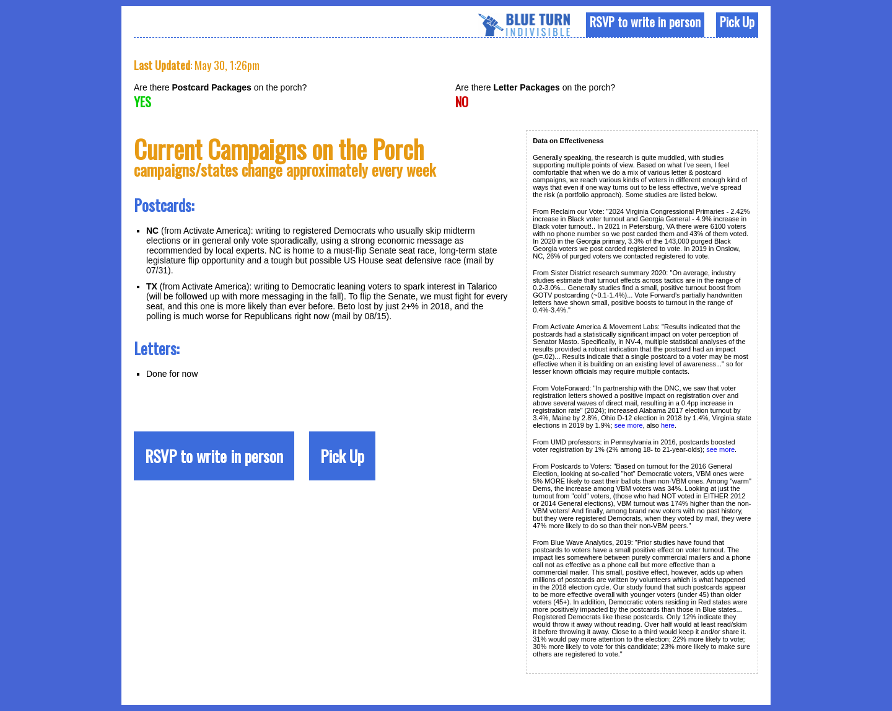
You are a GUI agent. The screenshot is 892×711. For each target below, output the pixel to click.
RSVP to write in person (645, 21)
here (668, 425)
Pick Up (737, 21)
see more (628, 425)
